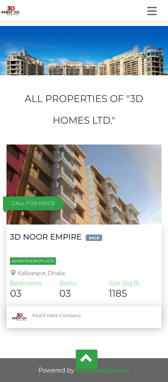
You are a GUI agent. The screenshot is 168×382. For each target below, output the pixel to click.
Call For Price (33, 203)
